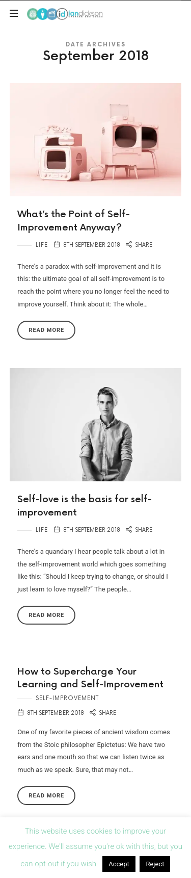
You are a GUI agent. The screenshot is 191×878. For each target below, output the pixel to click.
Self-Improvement (67, 698)
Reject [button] (155, 864)
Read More (46, 330)
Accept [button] (118, 864)
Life (42, 245)
